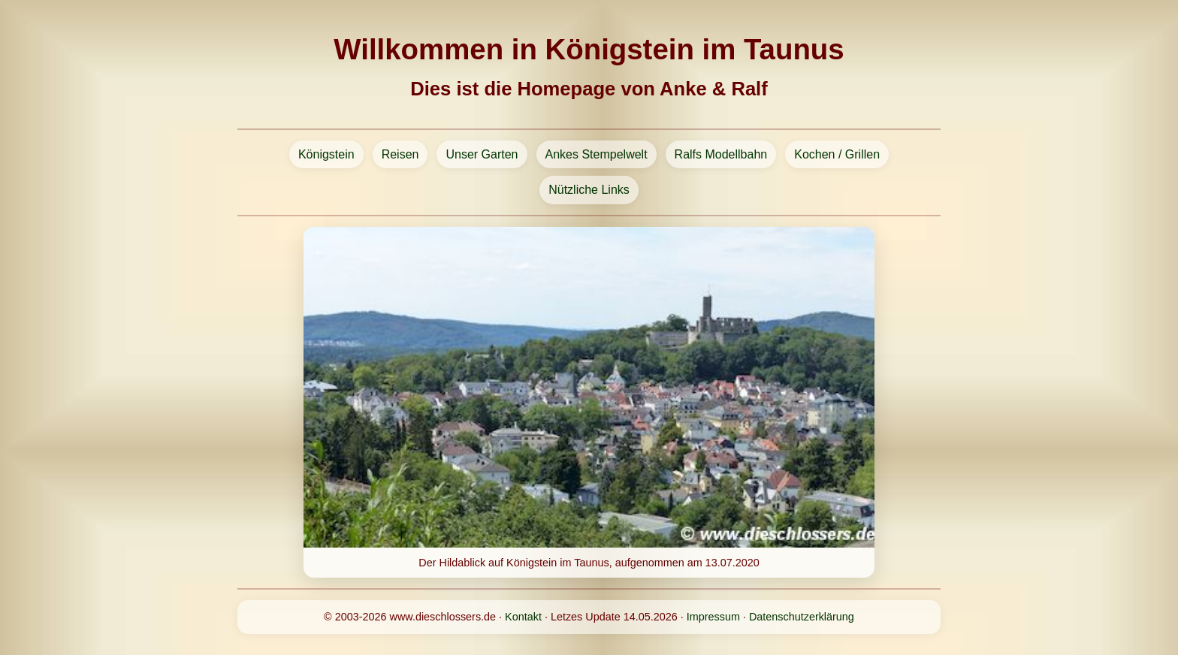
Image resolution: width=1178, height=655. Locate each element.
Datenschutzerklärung (801, 617)
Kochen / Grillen (837, 154)
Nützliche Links (589, 189)
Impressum (713, 617)
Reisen (400, 154)
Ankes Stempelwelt (596, 154)
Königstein (326, 154)
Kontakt (523, 617)
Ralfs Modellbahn (721, 154)
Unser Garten (482, 154)
